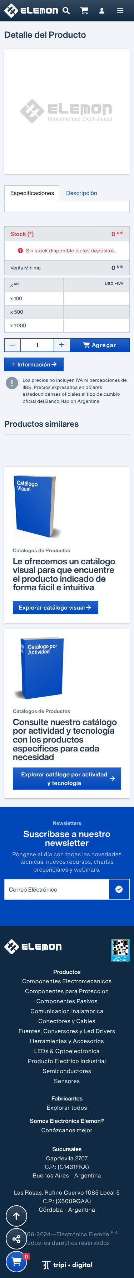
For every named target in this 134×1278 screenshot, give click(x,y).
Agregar (99, 345)
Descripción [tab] (81, 193)
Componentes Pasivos (67, 1001)
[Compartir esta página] (16, 1238)
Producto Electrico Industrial (67, 1061)
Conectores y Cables (67, 1021)
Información (34, 364)
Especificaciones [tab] (32, 193)
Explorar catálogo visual (55, 607)
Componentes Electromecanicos (66, 981)
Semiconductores (67, 1071)
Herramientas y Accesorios (67, 1041)
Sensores (67, 1081)
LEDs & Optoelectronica (67, 1051)
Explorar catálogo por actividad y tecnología (68, 778)
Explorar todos (67, 1107)
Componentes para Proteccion (67, 991)
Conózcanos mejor (67, 1130)
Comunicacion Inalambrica (66, 1011)
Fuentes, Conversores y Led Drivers (67, 1031)
